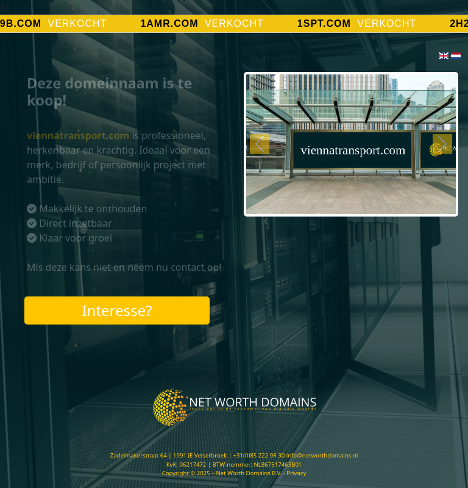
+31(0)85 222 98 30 (259, 455)
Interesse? (117, 310)
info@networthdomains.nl (322, 455)
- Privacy (295, 473)
